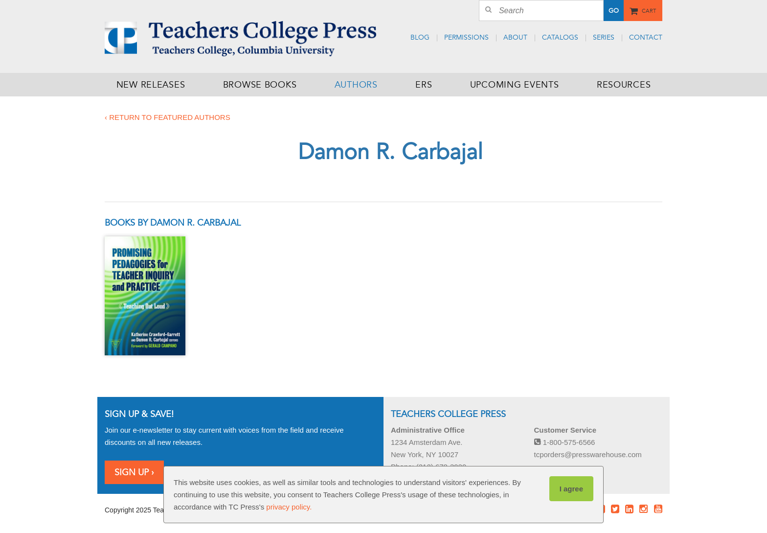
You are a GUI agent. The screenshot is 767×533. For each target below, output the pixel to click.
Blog (419, 37)
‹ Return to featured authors (167, 117)
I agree (571, 489)
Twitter (614, 509)
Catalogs (560, 37)
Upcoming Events (514, 84)
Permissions (466, 37)
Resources (624, 84)
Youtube (658, 509)
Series (603, 37)
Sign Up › (134, 472)
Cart (649, 10)
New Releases (150, 84)
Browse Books (260, 84)
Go (613, 11)
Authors (356, 84)
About (515, 37)
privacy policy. (289, 507)
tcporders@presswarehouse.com (588, 454)
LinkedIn (629, 509)
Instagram (643, 509)
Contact (645, 37)
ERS (423, 84)
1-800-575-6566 (564, 442)
